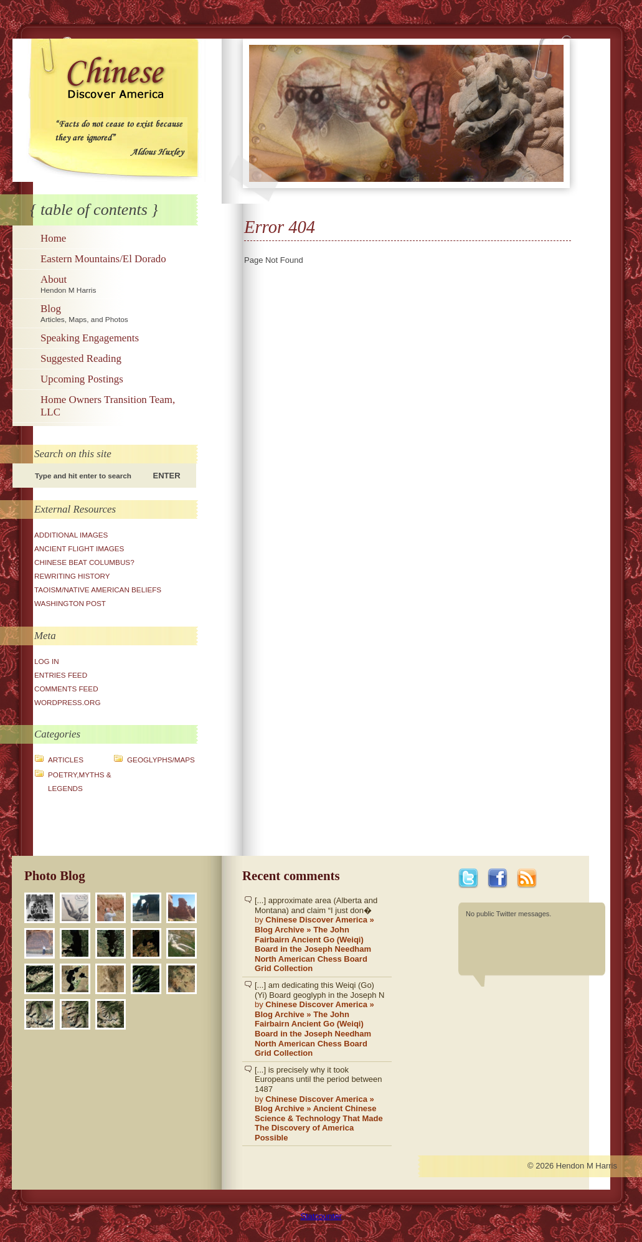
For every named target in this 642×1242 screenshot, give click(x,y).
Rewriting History (72, 576)
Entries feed (60, 675)
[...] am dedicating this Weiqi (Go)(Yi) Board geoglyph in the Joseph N (320, 1019)
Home (53, 238)
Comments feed (66, 689)
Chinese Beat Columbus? (84, 562)
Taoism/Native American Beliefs (97, 589)
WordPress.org (67, 702)
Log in (46, 661)
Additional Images (71, 535)
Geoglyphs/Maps (161, 760)
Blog (117, 313)
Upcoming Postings (81, 379)
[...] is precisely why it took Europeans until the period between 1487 (320, 1104)
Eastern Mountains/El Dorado (103, 259)
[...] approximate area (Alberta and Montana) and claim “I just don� (320, 935)
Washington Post (70, 603)
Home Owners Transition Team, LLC (107, 406)
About (117, 284)
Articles (65, 760)
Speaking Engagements (89, 338)
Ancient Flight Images (79, 548)
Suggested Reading (80, 358)
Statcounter (321, 1216)
